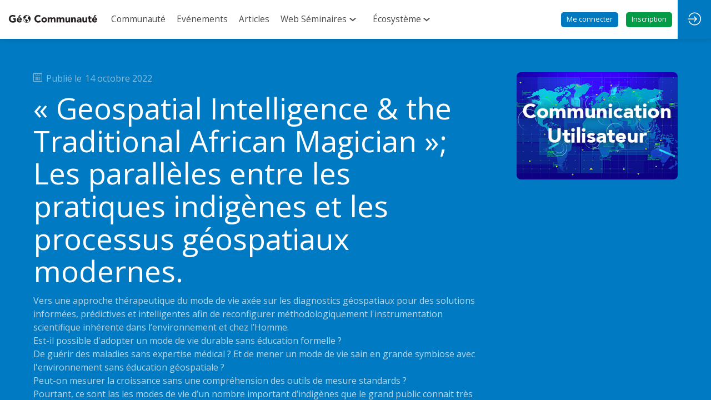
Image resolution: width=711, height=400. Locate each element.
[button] (589, 19)
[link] (138, 19)
